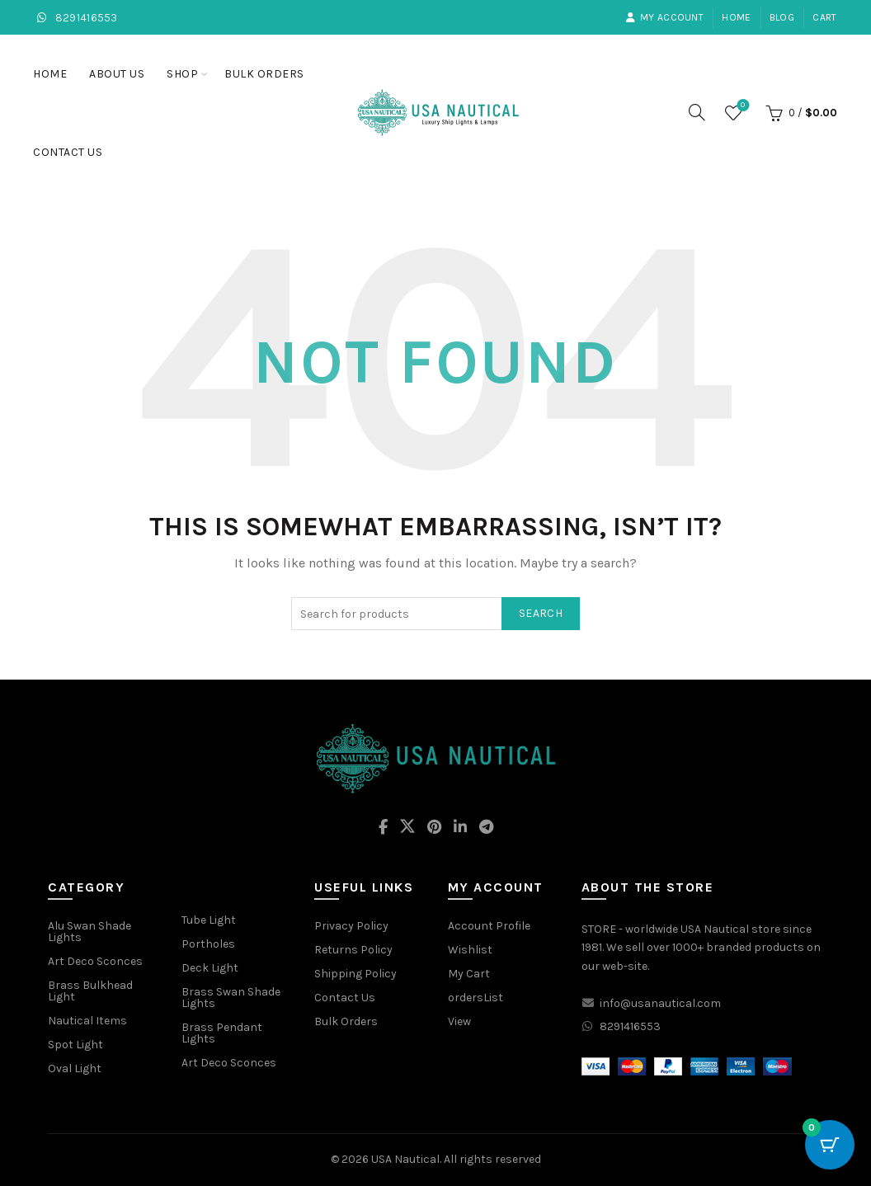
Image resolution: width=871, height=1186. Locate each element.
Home (736, 17)
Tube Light (208, 920)
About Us (116, 74)
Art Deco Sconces (228, 1063)
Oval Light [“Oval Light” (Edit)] (74, 1068)
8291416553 (75, 18)
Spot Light (75, 1045)
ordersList (475, 998)
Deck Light (209, 968)
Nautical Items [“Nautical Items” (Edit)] (87, 1021)
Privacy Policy (351, 926)
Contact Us (67, 152)
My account (664, 17)
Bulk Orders (264, 74)
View (459, 1021)
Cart (824, 17)
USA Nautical (405, 1159)
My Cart (469, 974)
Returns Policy (353, 950)
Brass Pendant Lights (221, 1033)
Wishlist (741, 106)
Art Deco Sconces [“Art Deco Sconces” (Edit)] (95, 961)
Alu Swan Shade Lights (89, 931)
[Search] (697, 112)
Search (541, 613)
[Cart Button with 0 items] (830, 1145)
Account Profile (489, 926)
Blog (782, 17)
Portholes (208, 944)
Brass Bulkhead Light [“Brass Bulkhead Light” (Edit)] (90, 991)
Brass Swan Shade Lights (230, 997)
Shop (182, 74)
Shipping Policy (355, 974)
